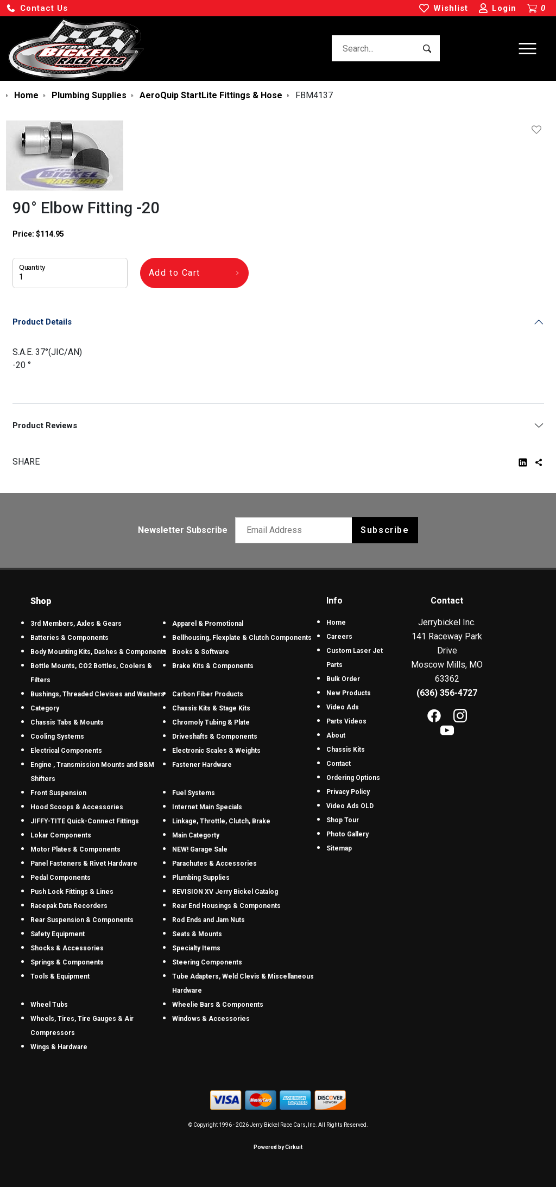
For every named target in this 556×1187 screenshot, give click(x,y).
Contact (338, 763)
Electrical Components (66, 750)
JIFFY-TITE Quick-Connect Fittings (84, 821)
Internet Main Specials (207, 807)
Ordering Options (353, 778)
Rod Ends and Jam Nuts (208, 920)
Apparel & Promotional (207, 623)
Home (336, 622)
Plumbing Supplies (201, 877)
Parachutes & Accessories (214, 863)
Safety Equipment (57, 934)
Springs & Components (67, 962)
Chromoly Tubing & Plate (211, 722)
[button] (37, 8)
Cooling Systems (57, 736)
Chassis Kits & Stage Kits (211, 708)
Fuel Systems (193, 793)
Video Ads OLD (350, 806)
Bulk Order (343, 679)
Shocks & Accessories (67, 948)
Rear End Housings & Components (226, 906)
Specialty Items (196, 948)
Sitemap (339, 848)
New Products (348, 693)
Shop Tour (342, 820)
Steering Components (207, 962)
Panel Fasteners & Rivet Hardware (83, 863)
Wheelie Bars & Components (217, 1004)
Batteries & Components (69, 638)
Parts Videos (346, 721)
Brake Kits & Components (213, 666)
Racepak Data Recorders (69, 906)
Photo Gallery (347, 834)
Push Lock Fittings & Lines (71, 892)
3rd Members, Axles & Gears (76, 623)
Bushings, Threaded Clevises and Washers (97, 694)
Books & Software (200, 652)
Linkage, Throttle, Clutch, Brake (221, 821)
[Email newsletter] (296, 530)
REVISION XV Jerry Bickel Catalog (225, 892)
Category (44, 708)
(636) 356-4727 (446, 693)
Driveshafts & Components (214, 736)
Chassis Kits (345, 749)
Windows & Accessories (211, 1019)
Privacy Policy (348, 792)
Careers (339, 636)
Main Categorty (195, 835)
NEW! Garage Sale (200, 849)
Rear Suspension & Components (82, 920)
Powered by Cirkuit (278, 1147)
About (335, 735)
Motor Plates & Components (75, 849)
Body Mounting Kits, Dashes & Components (98, 652)
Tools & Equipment (60, 976)
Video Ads (342, 707)
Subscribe (385, 530)
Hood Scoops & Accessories (76, 807)
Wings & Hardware (58, 1047)
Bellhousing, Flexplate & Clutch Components (242, 638)
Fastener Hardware (202, 765)
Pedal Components (60, 877)
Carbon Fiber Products (207, 694)
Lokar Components (60, 835)
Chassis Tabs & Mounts (67, 722)
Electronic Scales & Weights (216, 750)
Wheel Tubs (49, 1004)
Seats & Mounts (197, 934)
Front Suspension (58, 793)
